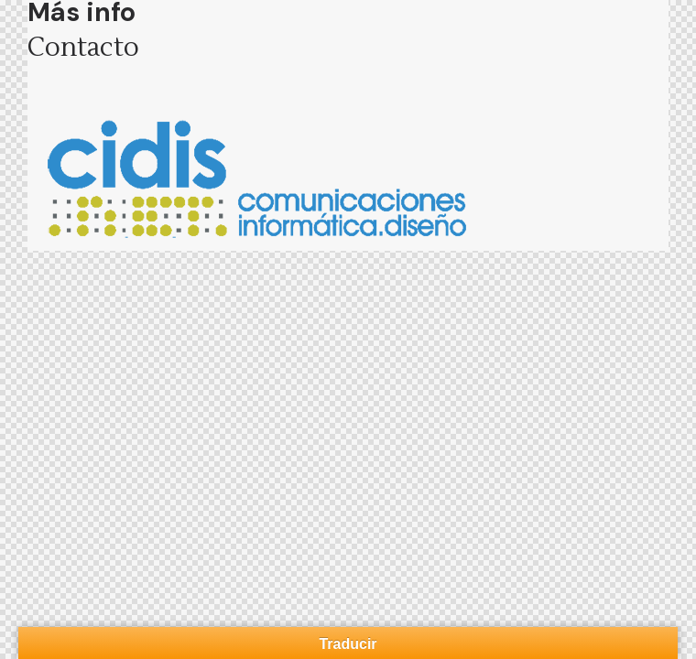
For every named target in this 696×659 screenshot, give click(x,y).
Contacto (83, 47)
